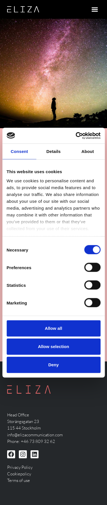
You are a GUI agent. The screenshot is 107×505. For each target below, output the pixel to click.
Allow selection (53, 346)
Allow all (53, 328)
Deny (53, 364)
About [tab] (87, 151)
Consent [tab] (19, 151)
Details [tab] (54, 151)
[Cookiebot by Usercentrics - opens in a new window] (76, 135)
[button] (95, 9)
